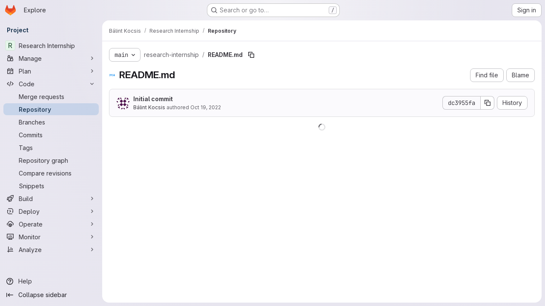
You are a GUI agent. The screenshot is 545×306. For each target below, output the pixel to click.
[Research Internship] (51, 45)
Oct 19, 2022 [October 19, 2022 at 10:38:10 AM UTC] (205, 107)
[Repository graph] (51, 160)
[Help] (51, 281)
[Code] (51, 84)
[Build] (51, 198)
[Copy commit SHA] (487, 103)
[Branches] (51, 122)
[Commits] (51, 135)
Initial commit (153, 98)
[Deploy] (51, 211)
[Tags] (51, 147)
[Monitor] (51, 237)
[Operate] (51, 224)
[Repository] (51, 109)
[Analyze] (51, 249)
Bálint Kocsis (149, 107)
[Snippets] (51, 186)
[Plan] (51, 71)
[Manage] (51, 58)
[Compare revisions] (51, 173)
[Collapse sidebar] (51, 295)
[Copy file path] (251, 55)
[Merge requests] (51, 96)
